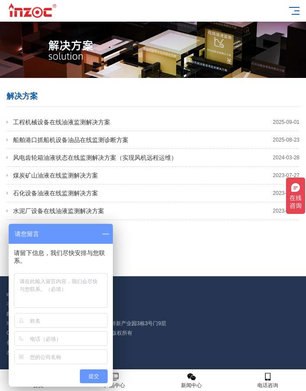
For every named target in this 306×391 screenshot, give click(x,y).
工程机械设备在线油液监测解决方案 (156, 122)
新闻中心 (191, 380)
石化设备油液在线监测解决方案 (156, 193)
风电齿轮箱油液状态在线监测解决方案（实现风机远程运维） (156, 157)
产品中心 (114, 380)
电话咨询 (268, 380)
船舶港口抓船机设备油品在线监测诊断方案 (156, 140)
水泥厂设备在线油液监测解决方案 (156, 211)
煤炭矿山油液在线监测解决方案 (156, 175)
